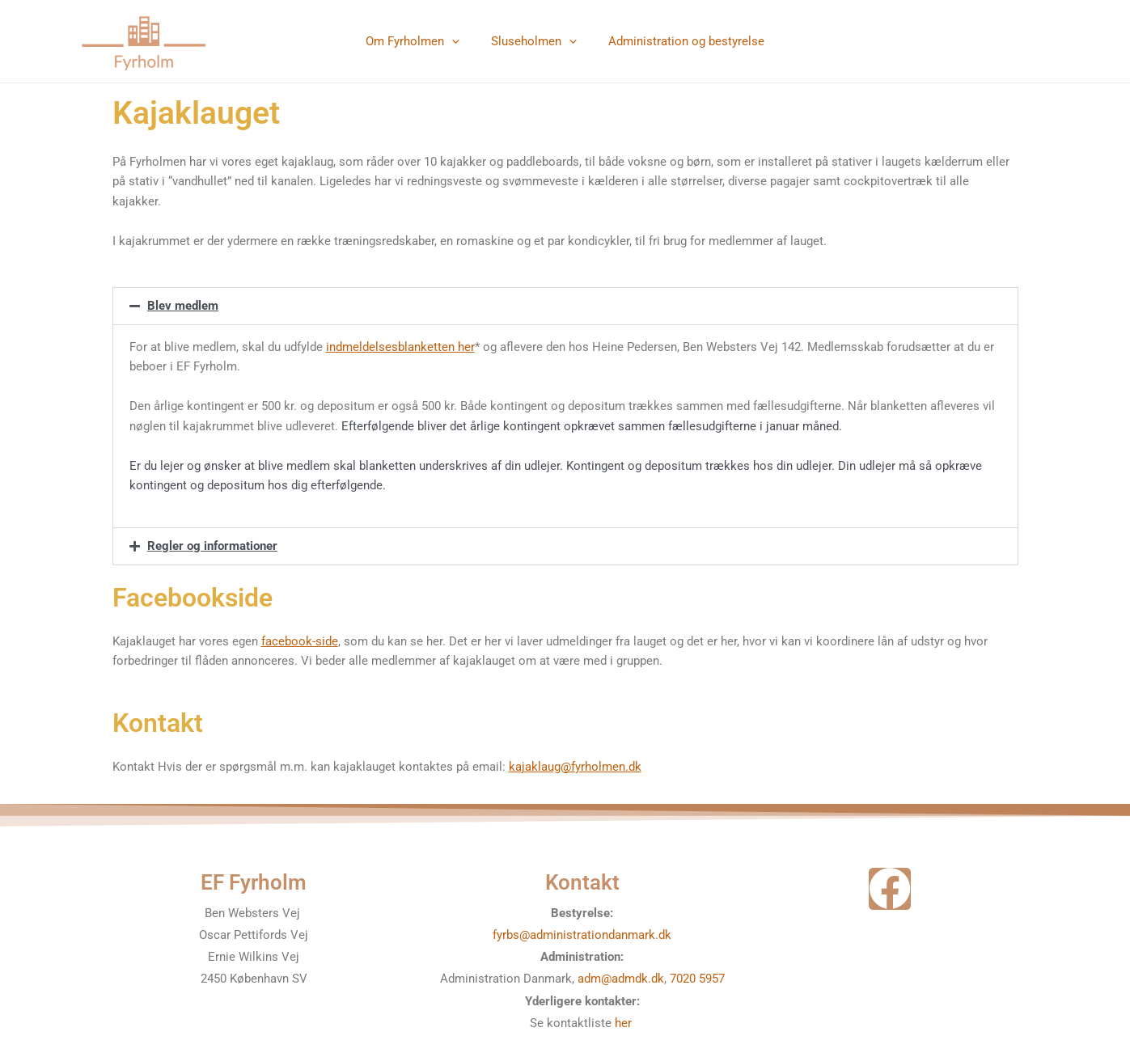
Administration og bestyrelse (679, 41)
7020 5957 (697, 978)
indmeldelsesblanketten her (400, 347)
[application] (459, 41)
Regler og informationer (212, 546)
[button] (565, 306)
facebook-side (299, 641)
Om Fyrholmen (420, 41)
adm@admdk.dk (621, 978)
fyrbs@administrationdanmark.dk (582, 935)
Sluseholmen (534, 41)
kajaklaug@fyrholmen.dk (575, 766)
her (625, 1023)
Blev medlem (182, 305)
